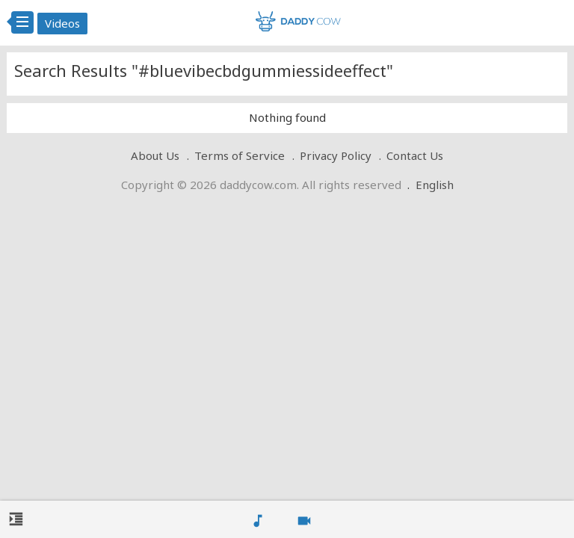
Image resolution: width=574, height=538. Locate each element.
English (435, 184)
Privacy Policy (335, 155)
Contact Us (414, 155)
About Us (155, 155)
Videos (62, 23)
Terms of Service (239, 155)
